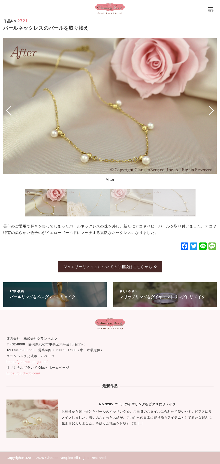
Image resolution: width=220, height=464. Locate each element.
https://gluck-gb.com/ (23, 373)
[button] (9, 110)
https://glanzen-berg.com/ (27, 362)
